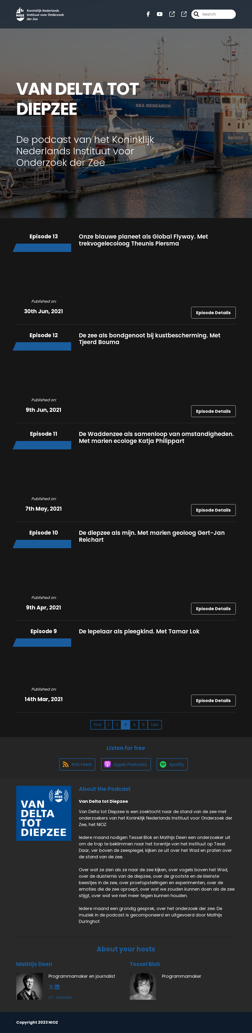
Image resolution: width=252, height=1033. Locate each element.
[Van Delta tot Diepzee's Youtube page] (157, 14)
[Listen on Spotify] (172, 764)
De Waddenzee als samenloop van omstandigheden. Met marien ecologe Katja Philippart (156, 437)
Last (155, 724)
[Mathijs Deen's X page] (51, 987)
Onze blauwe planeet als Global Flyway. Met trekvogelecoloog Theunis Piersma (143, 240)
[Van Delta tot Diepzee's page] (169, 14)
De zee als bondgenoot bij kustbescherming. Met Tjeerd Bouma (149, 338)
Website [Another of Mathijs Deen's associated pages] (60, 997)
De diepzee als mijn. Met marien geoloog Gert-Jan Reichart (152, 536)
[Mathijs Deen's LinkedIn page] (57, 987)
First (98, 724)
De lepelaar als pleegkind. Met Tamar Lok (139, 631)
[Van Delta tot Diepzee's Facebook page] (148, 14)
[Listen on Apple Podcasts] (126, 764)
